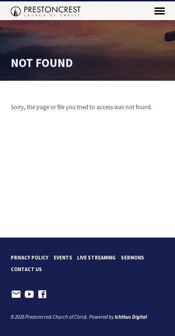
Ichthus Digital (131, 317)
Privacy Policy (30, 257)
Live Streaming (96, 257)
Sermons (132, 257)
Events (63, 257)
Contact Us (26, 269)
